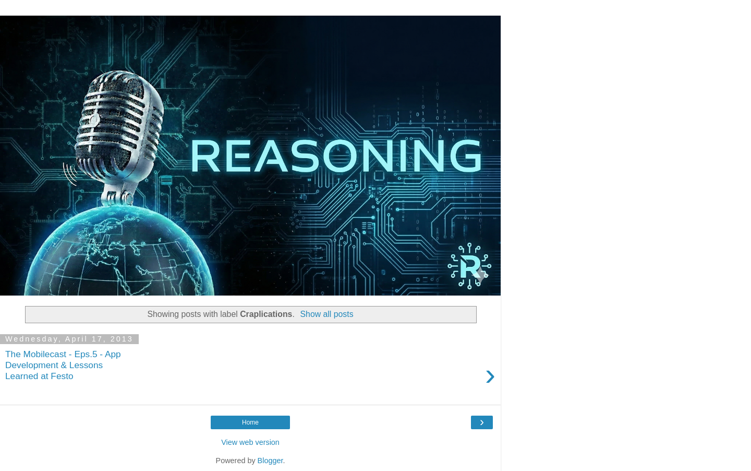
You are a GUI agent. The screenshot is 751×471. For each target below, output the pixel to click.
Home (250, 422)
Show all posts (327, 314)
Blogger (270, 460)
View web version (250, 442)
